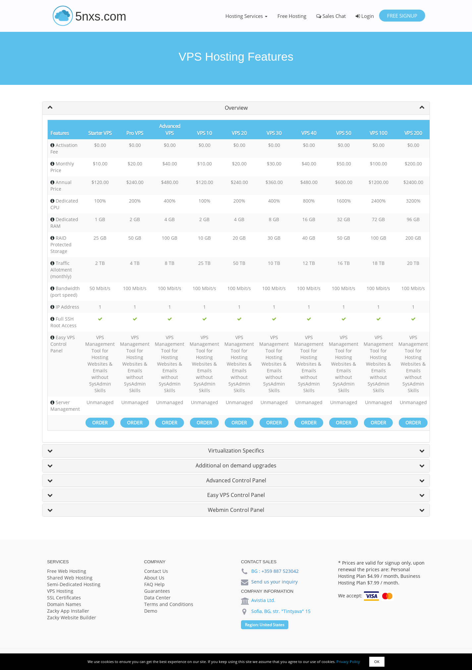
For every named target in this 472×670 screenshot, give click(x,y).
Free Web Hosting (66, 571)
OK (377, 661)
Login (365, 16)
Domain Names (64, 604)
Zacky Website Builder (71, 617)
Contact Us (156, 571)
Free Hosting (291, 16)
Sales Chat (331, 16)
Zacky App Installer (68, 611)
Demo (150, 611)
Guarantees (157, 591)
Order (100, 422)
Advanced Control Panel (236, 480)
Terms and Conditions (168, 604)
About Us (154, 578)
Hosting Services (246, 16)
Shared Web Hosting (69, 578)
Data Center (157, 597)
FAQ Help (154, 584)
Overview (236, 107)
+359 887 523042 (280, 571)
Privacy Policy (348, 661)
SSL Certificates (64, 597)
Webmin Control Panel (236, 510)
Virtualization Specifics (236, 450)
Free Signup (402, 15)
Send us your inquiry (274, 582)
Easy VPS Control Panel (236, 495)
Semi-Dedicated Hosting (73, 584)
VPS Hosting (60, 591)
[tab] (236, 108)
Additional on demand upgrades (236, 465)
